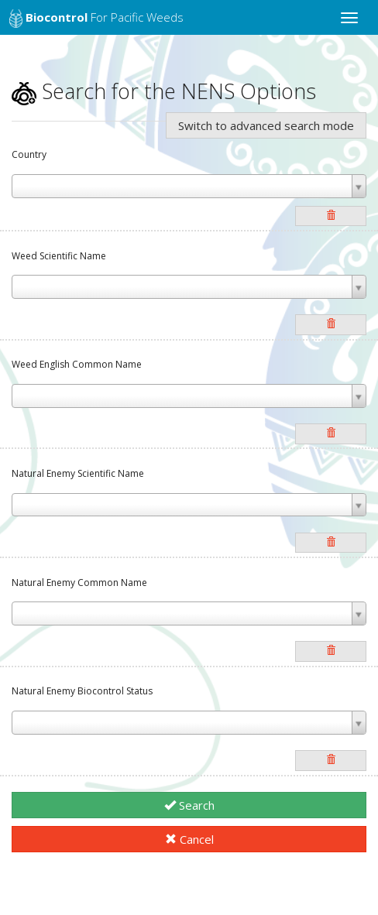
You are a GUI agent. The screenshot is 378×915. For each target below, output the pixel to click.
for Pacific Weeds (96, 18)
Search (189, 805)
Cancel (189, 839)
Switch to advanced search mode (266, 125)
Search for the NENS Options (164, 91)
